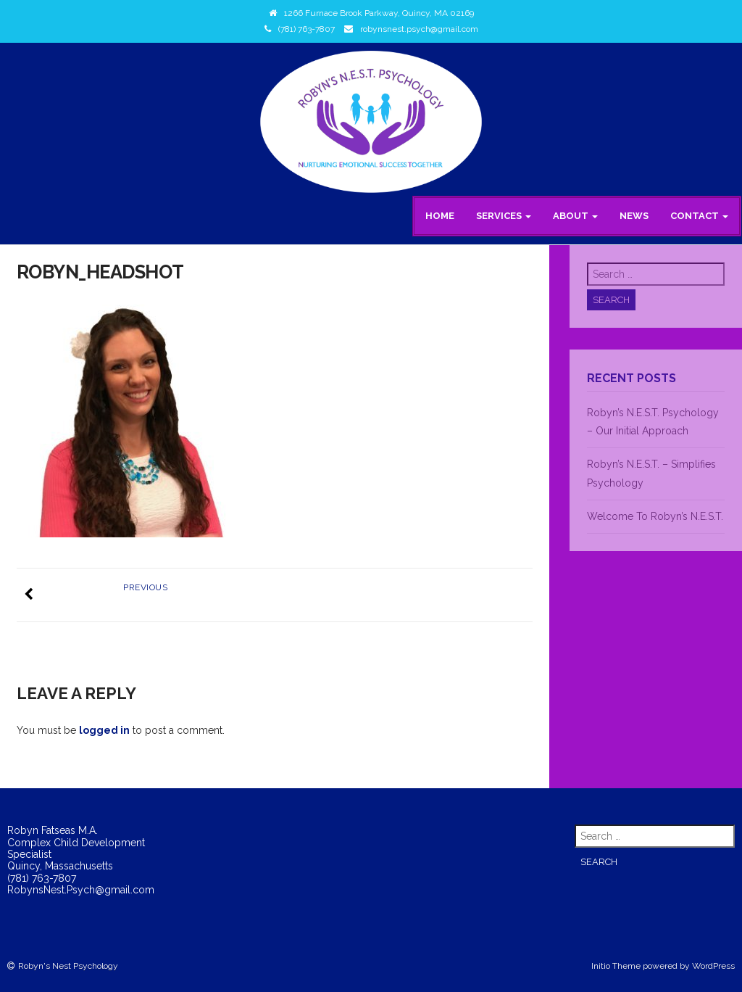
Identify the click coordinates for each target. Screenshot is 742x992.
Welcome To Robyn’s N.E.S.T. (655, 516)
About (575, 215)
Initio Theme (616, 966)
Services (503, 215)
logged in (104, 730)
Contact (699, 215)
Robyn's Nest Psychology (68, 966)
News (634, 215)
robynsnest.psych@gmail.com (419, 29)
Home (439, 215)
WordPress (713, 966)
